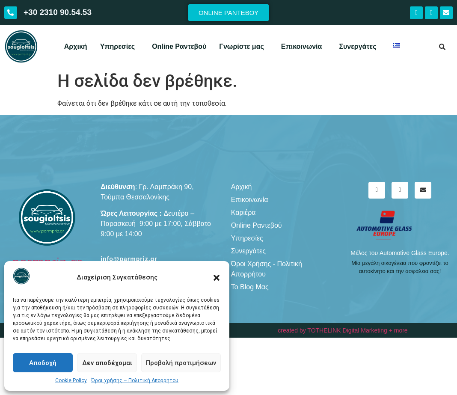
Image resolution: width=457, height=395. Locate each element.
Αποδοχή (42, 363)
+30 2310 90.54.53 (58, 12)
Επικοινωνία (301, 46)
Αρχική (75, 46)
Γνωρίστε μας (241, 46)
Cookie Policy (71, 380)
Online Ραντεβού (179, 46)
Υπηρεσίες (117, 46)
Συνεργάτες (357, 46)
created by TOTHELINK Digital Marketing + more (342, 330)
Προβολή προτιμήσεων (181, 363)
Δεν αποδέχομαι (107, 363)
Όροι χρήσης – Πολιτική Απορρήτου (134, 380)
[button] (216, 277)
